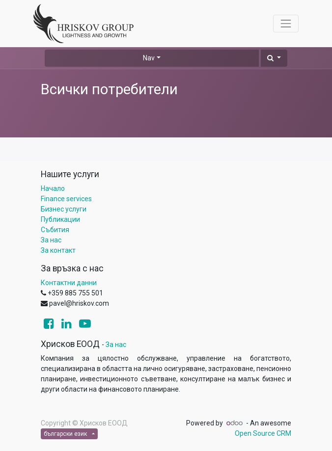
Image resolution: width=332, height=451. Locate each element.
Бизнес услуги (63, 209)
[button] (274, 58)
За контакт (58, 250)
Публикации (60, 219)
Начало (53, 188)
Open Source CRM (263, 433)
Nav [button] (149, 58)
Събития (55, 230)
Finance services (66, 199)
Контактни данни (69, 283)
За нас (51, 240)
